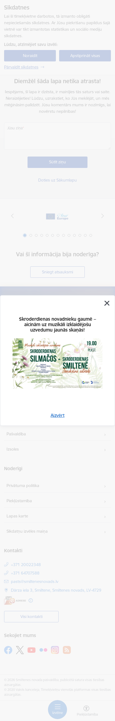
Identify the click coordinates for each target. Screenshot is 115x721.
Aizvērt (58, 415)
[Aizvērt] (106, 303)
